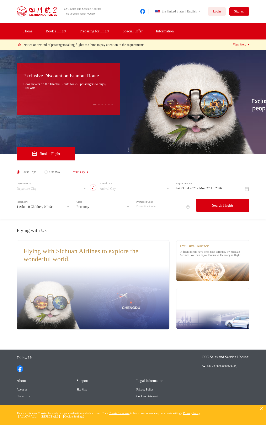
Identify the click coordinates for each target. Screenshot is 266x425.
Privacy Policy (144, 389)
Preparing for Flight (94, 31)
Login (217, 11)
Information (165, 31)
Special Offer (133, 31)
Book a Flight (56, 31)
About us (22, 389)
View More (239, 44)
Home (27, 31)
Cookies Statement (147, 396)
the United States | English (176, 11)
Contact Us (23, 396)
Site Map (81, 389)
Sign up (239, 11)
